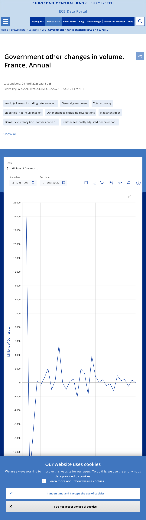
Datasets (33, 29)
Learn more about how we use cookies (76, 481)
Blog (81, 21)
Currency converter (114, 21)
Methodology (94, 21)
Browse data (53, 21)
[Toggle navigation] (5, 21)
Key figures (38, 21)
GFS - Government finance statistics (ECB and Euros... (75, 29)
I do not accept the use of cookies (75, 506)
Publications (69, 21)
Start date (14, 177)
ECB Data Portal (73, 11)
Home (4, 29)
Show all (10, 134)
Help (130, 21)
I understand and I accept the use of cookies (76, 493)
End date (45, 177)
